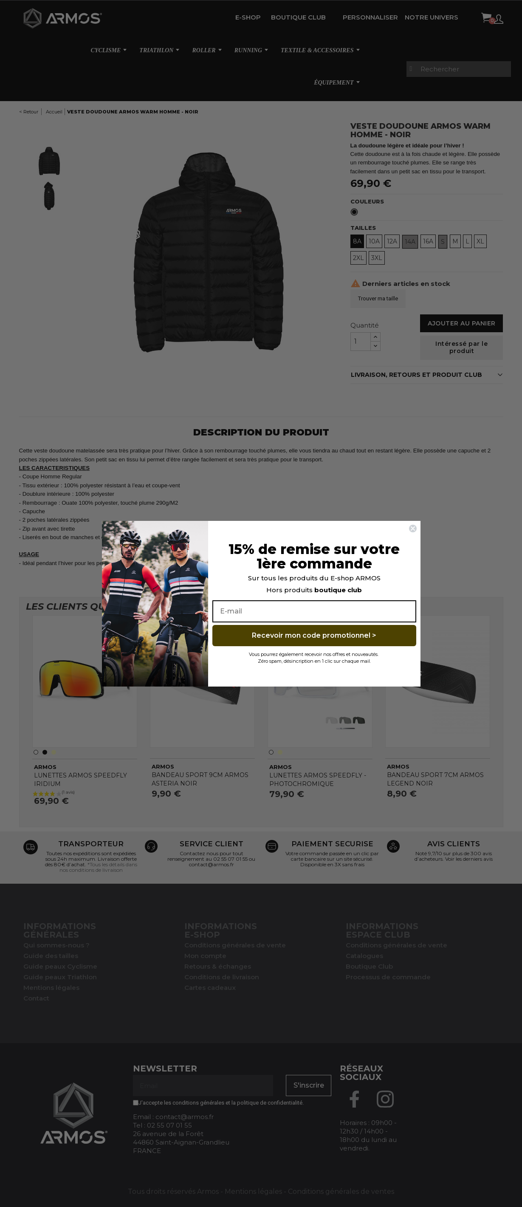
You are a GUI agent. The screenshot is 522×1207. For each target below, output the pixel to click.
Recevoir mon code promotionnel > (314, 635)
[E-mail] (314, 611)
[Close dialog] (413, 528)
